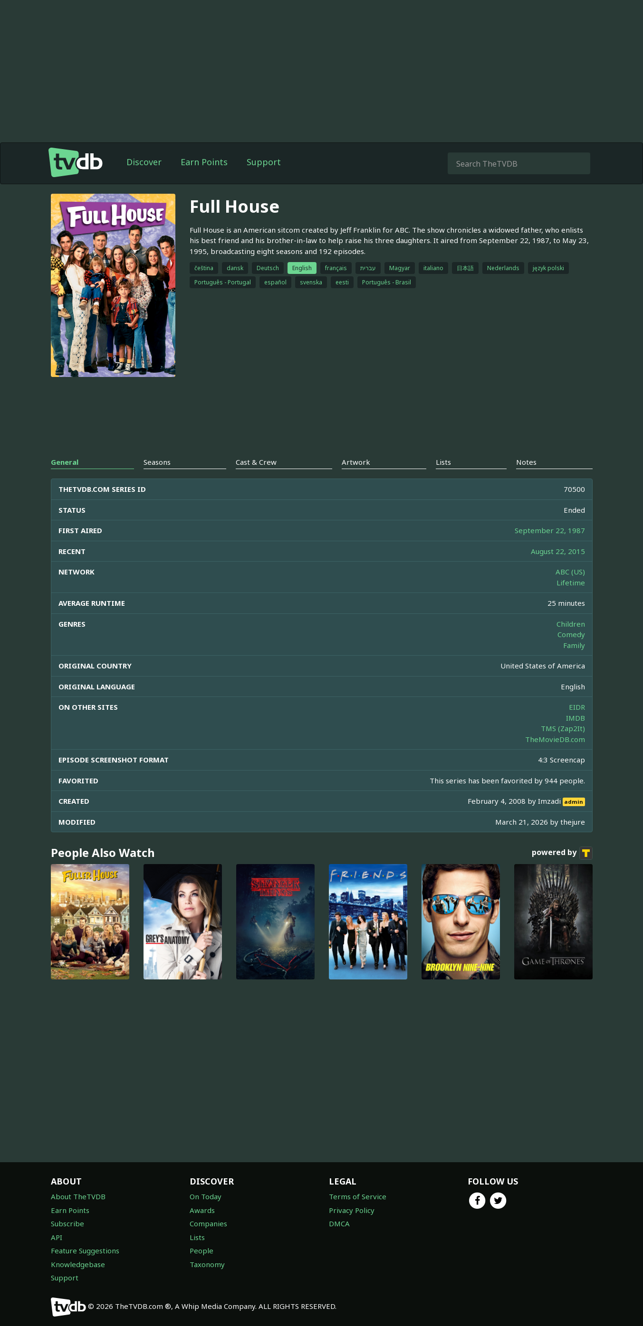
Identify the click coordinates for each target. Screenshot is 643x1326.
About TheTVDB (78, 1196)
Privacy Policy (351, 1210)
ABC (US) (570, 571)
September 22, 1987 (550, 530)
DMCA (339, 1223)
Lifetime (571, 582)
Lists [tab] (443, 462)
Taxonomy (207, 1264)
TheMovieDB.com (555, 739)
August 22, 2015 (558, 551)
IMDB (575, 718)
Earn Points (204, 162)
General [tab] (64, 462)
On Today (205, 1196)
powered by (562, 853)
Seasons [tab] (157, 462)
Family (574, 645)
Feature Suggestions (85, 1250)
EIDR (577, 707)
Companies (208, 1223)
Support (264, 162)
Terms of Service (357, 1196)
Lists (197, 1237)
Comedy (571, 634)
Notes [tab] (526, 462)
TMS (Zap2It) (563, 728)
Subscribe (67, 1223)
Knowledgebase (78, 1264)
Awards (202, 1210)
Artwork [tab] (356, 462)
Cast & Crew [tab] (256, 462)
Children (571, 624)
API (56, 1237)
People (201, 1250)
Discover (144, 162)
